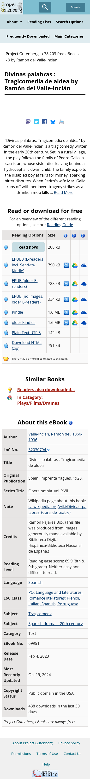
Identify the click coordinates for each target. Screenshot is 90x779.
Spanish (35, 582)
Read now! (28, 247)
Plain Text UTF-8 (26, 332)
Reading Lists (39, 21)
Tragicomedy (39, 613)
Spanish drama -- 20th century (55, 623)
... (62, 192)
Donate (75, 7)
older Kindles (23, 322)
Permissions (21, 753)
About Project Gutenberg (32, 743)
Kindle (17, 312)
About (15, 22)
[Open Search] (45, 7)
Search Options (69, 21)
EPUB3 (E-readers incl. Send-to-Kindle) (27, 265)
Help (46, 764)
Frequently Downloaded (28, 36)
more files (36, 358)
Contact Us (72, 753)
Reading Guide (60, 224)
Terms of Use (47, 753)
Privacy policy (69, 743)
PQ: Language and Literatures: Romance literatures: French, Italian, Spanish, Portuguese (55, 598)
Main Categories (69, 36)
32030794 (38, 449)
